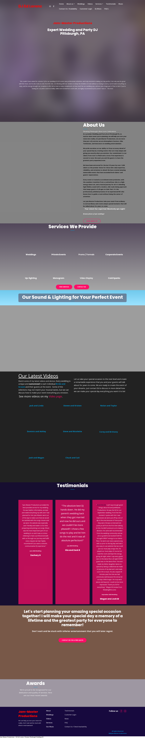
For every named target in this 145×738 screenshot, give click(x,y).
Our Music (50, 727)
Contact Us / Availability (68, 9)
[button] (50, 6)
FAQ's (106, 9)
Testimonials (111, 4)
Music (120, 4)
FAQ (66, 723)
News (67, 719)
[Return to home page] (30, 6)
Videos (90, 4)
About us (69, 4)
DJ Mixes (98, 9)
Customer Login (86, 9)
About (48, 711)
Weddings (81, 4)
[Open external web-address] (36, 419)
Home (61, 4)
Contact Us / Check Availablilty (76, 727)
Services (98, 4)
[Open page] (30, 243)
